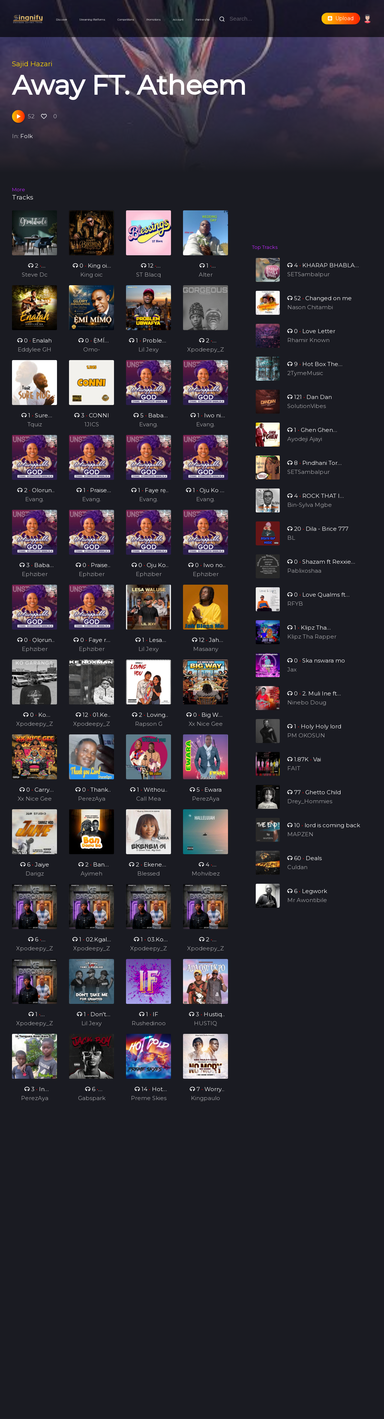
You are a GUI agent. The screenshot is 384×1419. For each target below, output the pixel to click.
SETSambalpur (308, 274)
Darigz (34, 877)
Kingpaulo (205, 1102)
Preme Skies (148, 1102)
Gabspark (91, 1102)
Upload (341, 18)
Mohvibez (205, 877)
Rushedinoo (148, 1027)
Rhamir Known (309, 346)
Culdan (299, 873)
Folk (26, 136)
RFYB (297, 609)
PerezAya (91, 803)
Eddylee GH (34, 353)
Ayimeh (92, 877)
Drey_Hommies (310, 807)
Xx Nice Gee (205, 728)
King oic (91, 274)
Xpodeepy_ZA (205, 354)
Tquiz (34, 428)
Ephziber (34, 578)
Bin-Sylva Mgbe (310, 511)
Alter (206, 274)
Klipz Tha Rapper (312, 642)
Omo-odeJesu (91, 354)
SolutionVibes (307, 412)
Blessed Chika (148, 878)
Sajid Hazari (32, 64)
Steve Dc (35, 274)
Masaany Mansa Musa (205, 653)
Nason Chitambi (310, 313)
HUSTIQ (205, 1027)
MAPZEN (302, 840)
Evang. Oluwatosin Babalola (148, 429)
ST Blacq (148, 274)
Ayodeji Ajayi (305, 445)
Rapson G (148, 728)
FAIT (296, 774)
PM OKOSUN (307, 741)
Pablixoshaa (305, 576)
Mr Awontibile (308, 906)
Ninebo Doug (307, 708)
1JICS (91, 428)
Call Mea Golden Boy (148, 803)
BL (293, 544)
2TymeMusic (306, 379)
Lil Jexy (148, 353)
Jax (294, 675)
